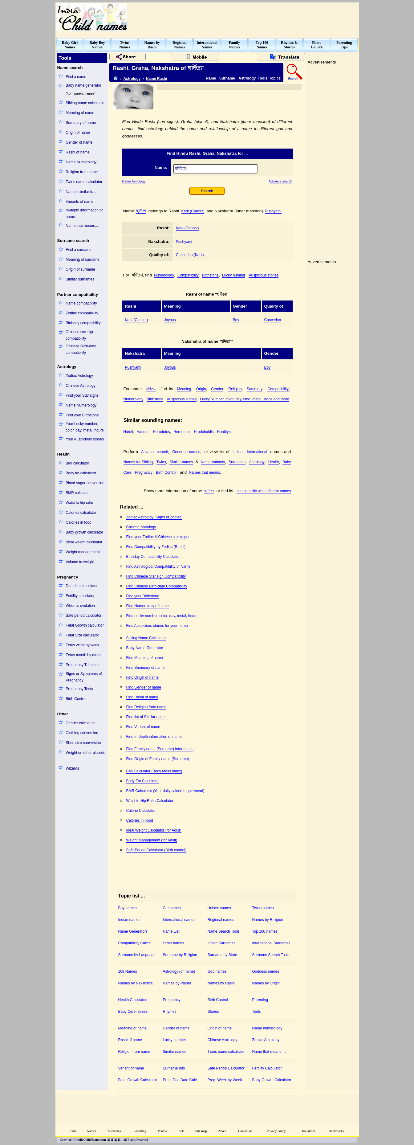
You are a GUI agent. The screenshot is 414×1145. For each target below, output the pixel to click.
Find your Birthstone (82, 415)
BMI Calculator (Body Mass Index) (154, 771)
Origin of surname (80, 269)
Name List (171, 931)
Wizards (72, 768)
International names (179, 920)
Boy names (127, 908)
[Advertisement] (246, 17)
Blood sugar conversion (85, 483)
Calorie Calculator (141, 810)
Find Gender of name (143, 687)
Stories (213, 1011)
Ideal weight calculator (84, 542)
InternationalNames (207, 44)
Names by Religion (267, 920)
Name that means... (82, 225)
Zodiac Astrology (79, 376)
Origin (201, 389)
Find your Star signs (82, 395)
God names (217, 971)
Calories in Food (139, 820)
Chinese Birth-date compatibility (81, 349)
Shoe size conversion (83, 743)
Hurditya (224, 432)
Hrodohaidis (203, 432)
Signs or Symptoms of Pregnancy (84, 677)
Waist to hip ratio (79, 503)
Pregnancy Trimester (83, 665)
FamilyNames (234, 44)
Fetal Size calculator (82, 635)
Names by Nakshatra (135, 983)
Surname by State (222, 955)
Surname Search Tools (271, 955)
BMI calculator (77, 463)
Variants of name (79, 201)
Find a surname (78, 249)
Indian (238, 452)
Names (91, 1131)
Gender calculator (80, 723)
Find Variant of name (143, 727)
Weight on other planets (85, 752)
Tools (262, 78)
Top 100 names (265, 931)
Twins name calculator (84, 182)
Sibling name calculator (85, 103)
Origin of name (78, 132)
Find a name (76, 77)
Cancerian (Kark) (190, 255)
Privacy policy (276, 1131)
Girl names (172, 908)
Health (273, 462)
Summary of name (81, 123)
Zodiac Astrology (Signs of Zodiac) (154, 517)
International (257, 452)
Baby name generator (83, 85)
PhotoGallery (317, 44)
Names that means (204, 472)
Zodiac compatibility (82, 313)
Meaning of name (80, 113)
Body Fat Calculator (142, 781)
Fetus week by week (82, 645)
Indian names (129, 920)
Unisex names (219, 908)
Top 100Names (262, 44)
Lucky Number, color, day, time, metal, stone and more (244, 399)
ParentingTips (344, 44)
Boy (236, 320)
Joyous (170, 320)
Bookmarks (336, 1131)
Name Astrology (133, 181)
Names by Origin (266, 983)
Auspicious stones (263, 275)
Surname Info (174, 1068)
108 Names (127, 971)
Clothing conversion (82, 733)
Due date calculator (81, 586)
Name (211, 78)
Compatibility (188, 275)
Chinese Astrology (80, 385)
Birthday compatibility (83, 323)
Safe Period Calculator (226, 1068)
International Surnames (271, 943)
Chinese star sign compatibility (80, 335)
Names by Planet (177, 983)
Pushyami (273, 211)
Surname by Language (137, 955)
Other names (173, 943)
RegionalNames (179, 44)
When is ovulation (80, 605)
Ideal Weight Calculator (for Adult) (153, 830)
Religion (235, 389)
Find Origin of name (142, 677)
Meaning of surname (82, 259)
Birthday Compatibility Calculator (153, 556)
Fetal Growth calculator (85, 625)
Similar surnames (80, 279)
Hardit (128, 432)
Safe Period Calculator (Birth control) (156, 850)
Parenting (260, 1000)
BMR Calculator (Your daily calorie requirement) (165, 791)
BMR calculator (78, 493)
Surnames (237, 462)
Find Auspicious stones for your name (157, 626)
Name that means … (269, 1051)
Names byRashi (152, 44)
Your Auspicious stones (85, 439)
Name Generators (133, 931)
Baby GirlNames (70, 44)
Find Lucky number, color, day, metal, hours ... (164, 616)
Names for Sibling (138, 462)
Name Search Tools (224, 931)
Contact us (245, 1131)
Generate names (186, 452)
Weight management (83, 552)
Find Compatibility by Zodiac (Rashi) (156, 547)
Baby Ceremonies (133, 1011)
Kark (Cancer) (193, 211)
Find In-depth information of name (154, 736)
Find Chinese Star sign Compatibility (156, 576)
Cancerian (272, 320)
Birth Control (76, 699)
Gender (217, 389)
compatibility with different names (264, 491)
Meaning (184, 389)
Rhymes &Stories (289, 44)
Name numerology (267, 1028)
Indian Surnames (222, 943)
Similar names (181, 462)
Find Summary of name (145, 667)
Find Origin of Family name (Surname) (157, 759)
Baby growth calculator (84, 532)
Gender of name (79, 142)
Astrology (131, 78)
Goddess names (265, 971)
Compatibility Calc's (134, 943)
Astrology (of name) (179, 971)
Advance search (280, 181)
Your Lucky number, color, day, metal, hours (85, 427)
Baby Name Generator (144, 648)
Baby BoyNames (97, 44)
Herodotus (181, 432)
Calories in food (78, 522)
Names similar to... (81, 192)
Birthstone (210, 275)
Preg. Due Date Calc (180, 1080)
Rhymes (170, 1011)
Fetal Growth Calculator (137, 1080)
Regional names (221, 920)
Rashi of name (77, 152)
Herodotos (161, 432)
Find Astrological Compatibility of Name (158, 566)
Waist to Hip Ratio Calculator (149, 801)
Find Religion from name (146, 707)
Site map (201, 1131)
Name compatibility (81, 303)
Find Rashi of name (142, 697)
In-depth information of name (84, 213)
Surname (227, 78)
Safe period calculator (83, 615)
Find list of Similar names (147, 717)
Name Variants (213, 462)
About (222, 1131)
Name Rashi (156, 78)
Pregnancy (143, 472)
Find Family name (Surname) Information (160, 749)
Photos (162, 1131)
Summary (254, 389)
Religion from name (82, 172)
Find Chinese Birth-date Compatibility (156, 586)
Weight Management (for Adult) (151, 840)
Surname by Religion (180, 955)
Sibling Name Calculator (146, 638)
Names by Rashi (221, 983)
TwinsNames (124, 44)
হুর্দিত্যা (141, 211)
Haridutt (142, 432)
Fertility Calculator (267, 1068)
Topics (275, 78)
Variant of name (131, 1068)
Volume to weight (80, 562)
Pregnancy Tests (79, 689)
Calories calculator (81, 512)
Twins (161, 462)
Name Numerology (81, 162)
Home (72, 1131)
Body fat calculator (81, 473)
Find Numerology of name (147, 606)
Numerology (164, 275)
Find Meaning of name (144, 658)
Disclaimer (308, 1131)
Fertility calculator (80, 596)
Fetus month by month (84, 655)
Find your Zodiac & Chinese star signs (157, 537)
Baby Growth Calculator (271, 1080)
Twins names (263, 908)
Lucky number (233, 275)
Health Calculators (133, 1000)
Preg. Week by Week (225, 1080)
